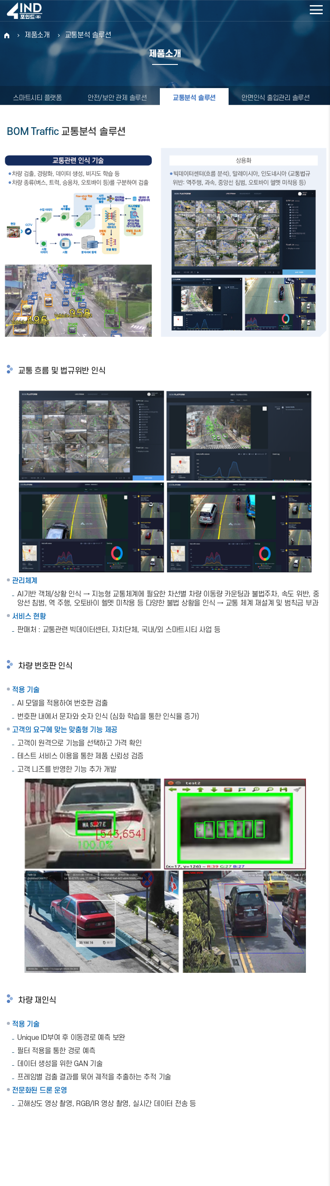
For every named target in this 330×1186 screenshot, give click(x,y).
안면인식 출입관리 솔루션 (275, 98)
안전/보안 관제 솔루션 (117, 98)
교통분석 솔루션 (88, 35)
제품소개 (37, 35)
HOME (6, 35)
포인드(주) (34, 10)
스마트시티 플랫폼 (37, 98)
